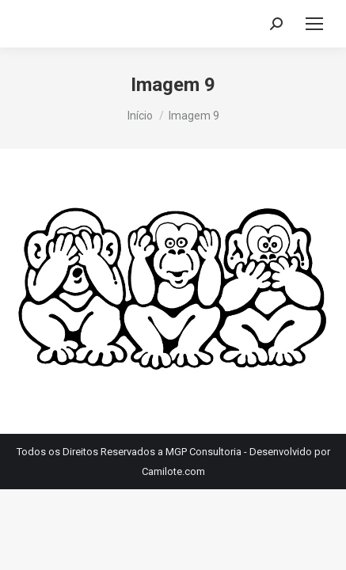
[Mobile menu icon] (314, 24)
